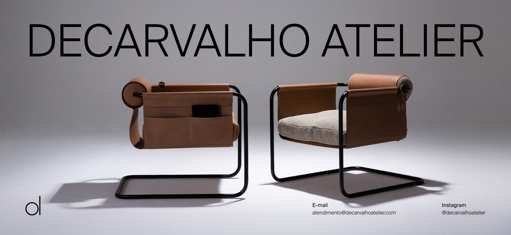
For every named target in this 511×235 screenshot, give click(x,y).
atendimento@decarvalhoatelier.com (354, 212)
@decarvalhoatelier (464, 212)
